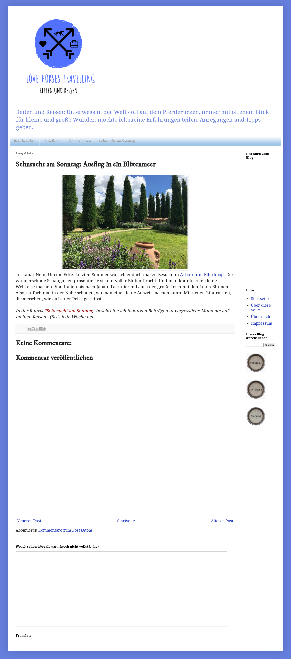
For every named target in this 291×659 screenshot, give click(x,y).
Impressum (261, 323)
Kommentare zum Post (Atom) (66, 530)
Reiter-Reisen (80, 141)
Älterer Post (222, 520)
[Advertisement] (125, 483)
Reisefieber (52, 141)
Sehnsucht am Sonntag (117, 141)
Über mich (260, 316)
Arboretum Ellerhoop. (202, 274)
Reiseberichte (24, 141)
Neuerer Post (29, 520)
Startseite (126, 520)
